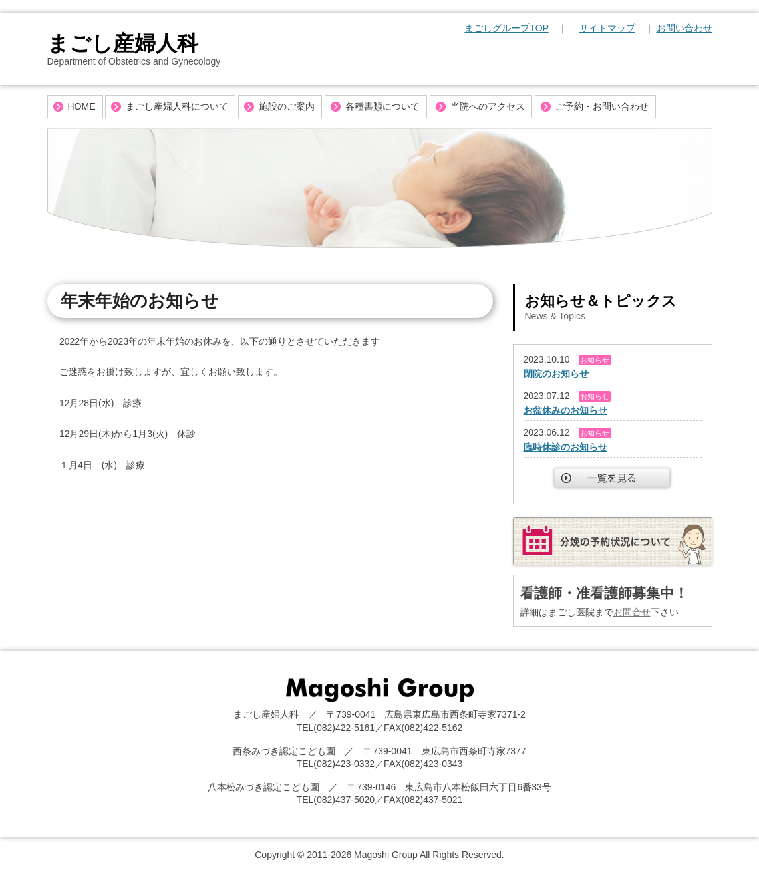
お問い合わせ (684, 28)
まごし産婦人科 (122, 43)
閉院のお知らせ (556, 373)
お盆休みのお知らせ (565, 410)
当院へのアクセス (487, 106)
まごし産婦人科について (177, 106)
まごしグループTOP (506, 28)
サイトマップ (607, 28)
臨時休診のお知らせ (565, 447)
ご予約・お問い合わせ (602, 106)
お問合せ (632, 612)
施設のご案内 (287, 106)
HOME (82, 106)
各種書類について (382, 106)
